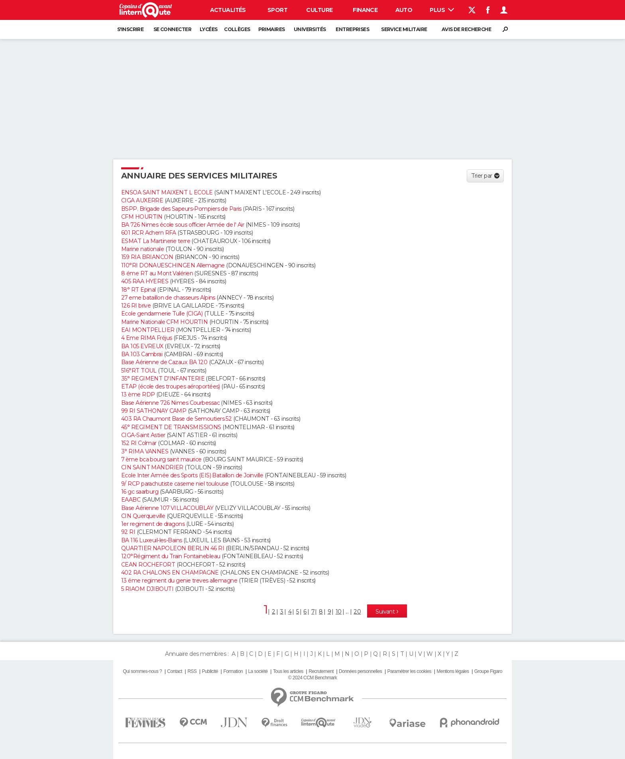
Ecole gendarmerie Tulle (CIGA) (161, 313)
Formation (233, 671)
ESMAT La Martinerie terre (155, 241)
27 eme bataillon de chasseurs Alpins (168, 297)
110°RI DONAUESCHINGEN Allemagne (173, 265)
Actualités (228, 10)
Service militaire (404, 29)
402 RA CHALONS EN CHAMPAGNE (170, 572)
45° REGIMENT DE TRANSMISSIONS (171, 427)
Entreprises (352, 29)
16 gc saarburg (139, 491)
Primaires (271, 29)
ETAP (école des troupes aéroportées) (170, 386)
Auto (404, 10)
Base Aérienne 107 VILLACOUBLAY (167, 508)
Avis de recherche (466, 29)
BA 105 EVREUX (142, 346)
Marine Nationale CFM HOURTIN (164, 322)
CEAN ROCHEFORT (148, 564)
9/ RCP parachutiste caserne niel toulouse (174, 483)
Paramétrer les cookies (409, 671)
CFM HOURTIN (142, 216)
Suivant (385, 611)
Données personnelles (360, 671)
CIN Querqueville (143, 516)
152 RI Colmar (139, 443)
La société (257, 671)
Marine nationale (142, 249)
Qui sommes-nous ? (142, 671)
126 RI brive (136, 305)
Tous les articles (288, 671)
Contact (174, 671)
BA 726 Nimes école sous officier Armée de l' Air (182, 224)
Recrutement (321, 671)
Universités (310, 29)
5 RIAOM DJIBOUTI (147, 588)
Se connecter (172, 29)
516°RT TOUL (139, 370)
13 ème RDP (138, 394)
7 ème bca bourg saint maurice (161, 459)
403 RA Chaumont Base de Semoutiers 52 (176, 418)
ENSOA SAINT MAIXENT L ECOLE (167, 192)
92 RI (128, 531)
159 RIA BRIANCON (147, 257)
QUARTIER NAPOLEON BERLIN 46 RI (172, 548)
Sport (277, 10)
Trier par (481, 175)
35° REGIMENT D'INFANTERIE (162, 378)
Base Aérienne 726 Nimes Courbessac (170, 402)
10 (339, 611)
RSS (192, 671)
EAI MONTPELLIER (148, 329)
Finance (365, 10)
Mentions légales (452, 671)
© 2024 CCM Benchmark (312, 678)
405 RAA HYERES (144, 281)
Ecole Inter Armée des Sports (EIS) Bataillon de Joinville (192, 475)
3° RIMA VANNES (144, 451)
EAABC (130, 499)
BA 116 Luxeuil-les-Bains (151, 540)
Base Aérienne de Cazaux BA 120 (164, 362)
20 (357, 611)
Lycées (209, 29)
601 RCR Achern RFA (148, 232)
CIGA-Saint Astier (143, 435)
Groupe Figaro (488, 671)
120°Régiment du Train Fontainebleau (170, 556)
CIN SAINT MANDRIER (152, 467)
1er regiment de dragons (153, 524)
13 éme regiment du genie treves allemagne (179, 580)
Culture (319, 10)
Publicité (210, 671)
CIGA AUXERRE (142, 200)
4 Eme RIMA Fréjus (146, 337)
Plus (442, 10)
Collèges (237, 29)
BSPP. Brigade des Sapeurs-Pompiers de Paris (181, 208)
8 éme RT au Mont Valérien (157, 273)
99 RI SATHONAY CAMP (153, 410)
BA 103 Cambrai (141, 354)
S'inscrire (130, 29)
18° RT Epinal (138, 289)
